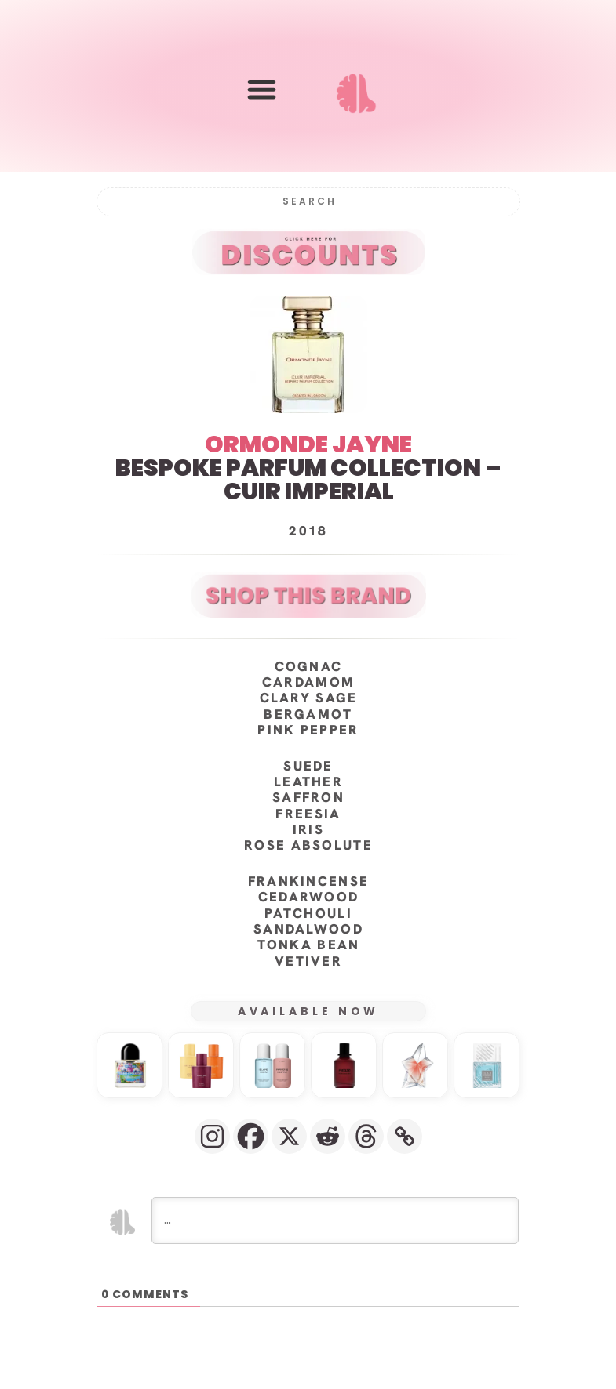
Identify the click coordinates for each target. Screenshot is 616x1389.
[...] (335, 1220)
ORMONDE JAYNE (308, 444)
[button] (262, 90)
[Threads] (366, 1136)
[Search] (308, 202)
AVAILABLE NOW (308, 1011)
